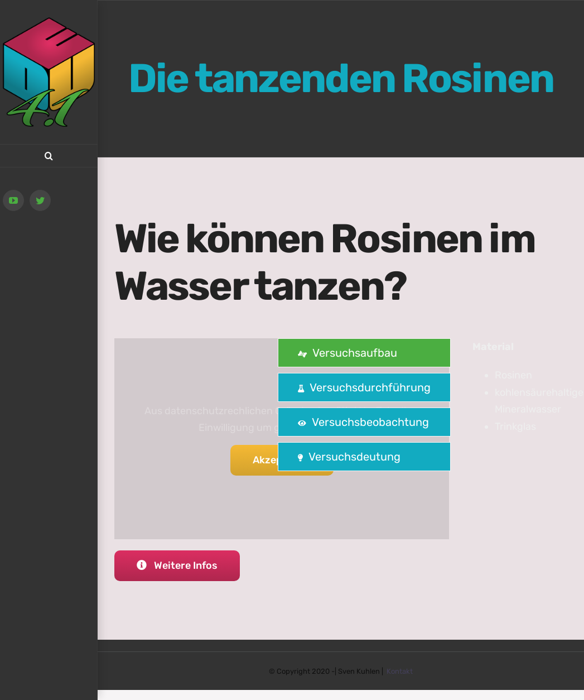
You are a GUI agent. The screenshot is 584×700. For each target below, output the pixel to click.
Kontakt (400, 671)
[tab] (364, 352)
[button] (49, 155)
